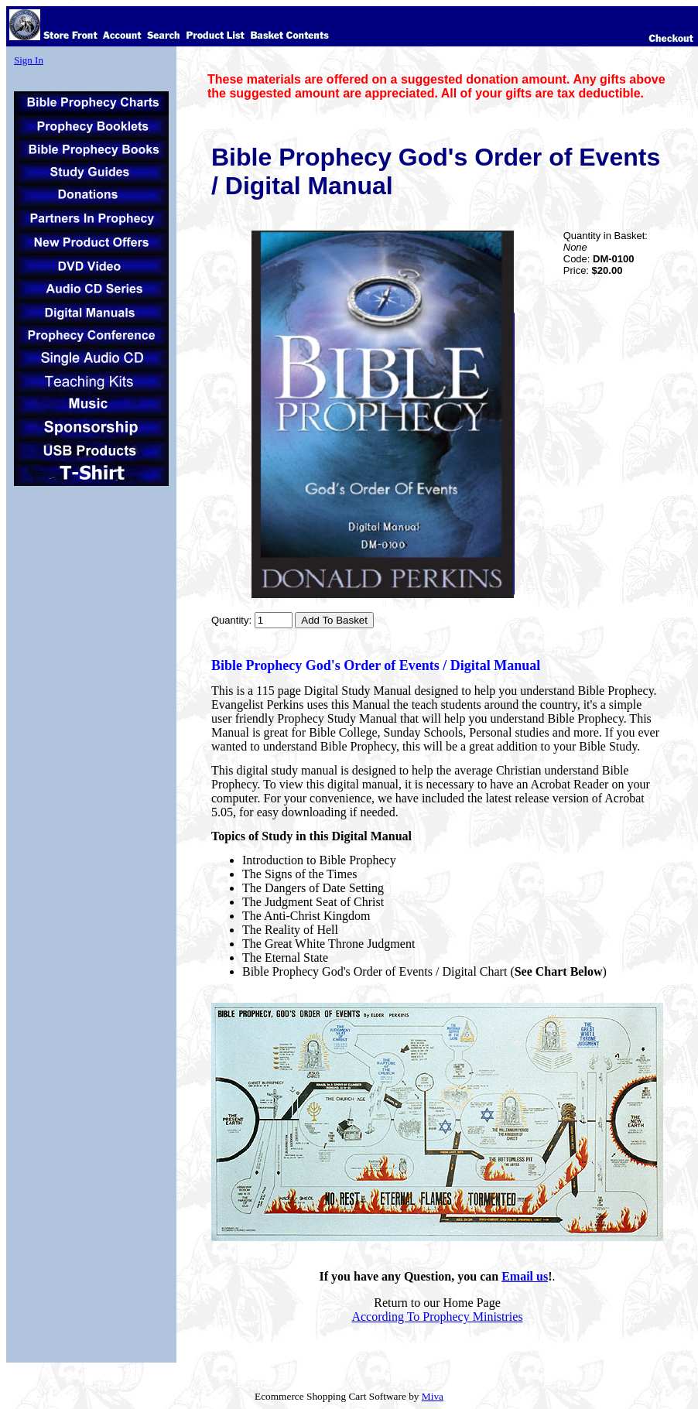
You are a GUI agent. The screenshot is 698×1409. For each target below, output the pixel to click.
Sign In (28, 60)
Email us (524, 1276)
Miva (432, 1396)
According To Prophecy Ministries (436, 1316)
